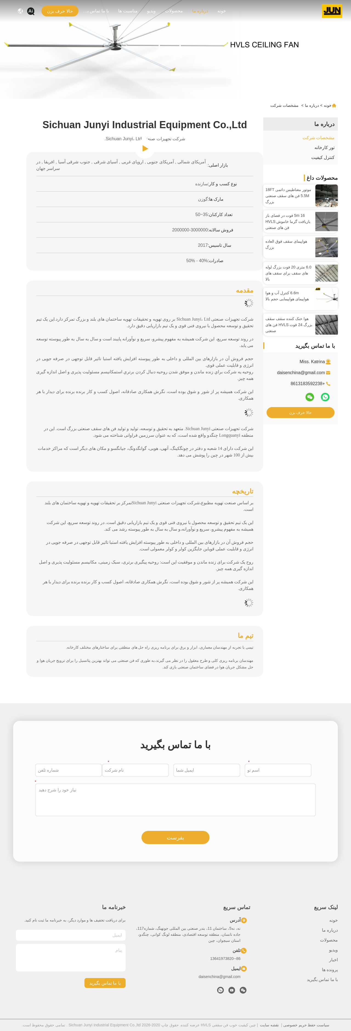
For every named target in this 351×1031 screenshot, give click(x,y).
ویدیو (151, 11)
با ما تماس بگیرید (96, 11)
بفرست (175, 837)
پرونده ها (330, 969)
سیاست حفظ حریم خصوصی (306, 1025)
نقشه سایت (269, 1025)
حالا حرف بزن (300, 412)
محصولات (174, 11)
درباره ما (200, 11)
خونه (221, 11)
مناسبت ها (127, 11)
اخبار (333, 959)
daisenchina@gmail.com (301, 372)
